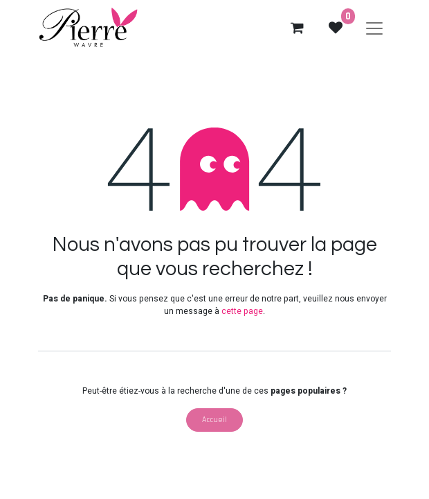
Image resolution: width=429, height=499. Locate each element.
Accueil (214, 419)
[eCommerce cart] (296, 27)
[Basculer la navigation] (374, 27)
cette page (242, 311)
